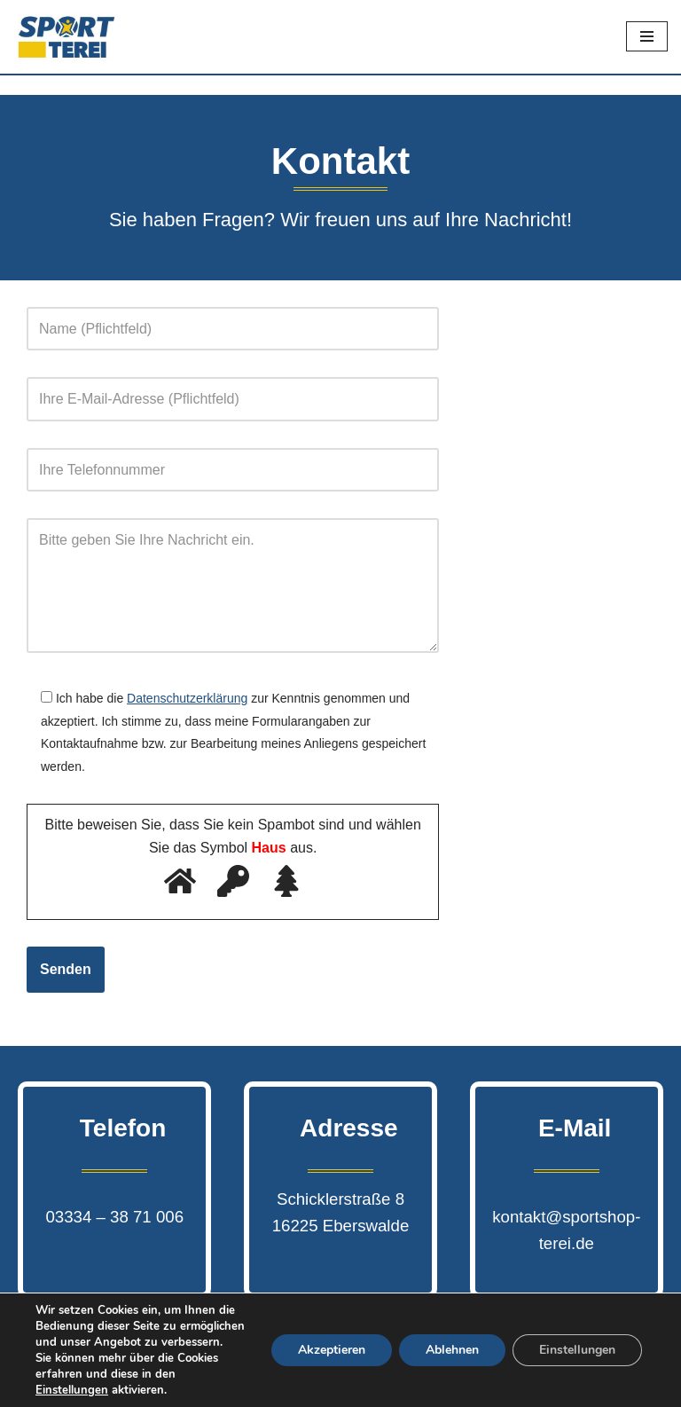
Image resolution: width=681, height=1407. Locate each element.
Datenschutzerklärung (187, 698)
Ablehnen (452, 1349)
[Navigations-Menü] (647, 36)
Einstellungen (577, 1349)
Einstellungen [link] (71, 1390)
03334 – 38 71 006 (114, 1216)
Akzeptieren (331, 1349)
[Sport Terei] (66, 36)
